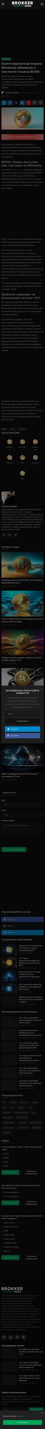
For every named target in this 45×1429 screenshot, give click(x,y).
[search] (42, 4)
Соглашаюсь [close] (22, 1422)
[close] (42, 1413)
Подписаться (22, 721)
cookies (20, 1416)
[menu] (3, 4)
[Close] (41, 688)
